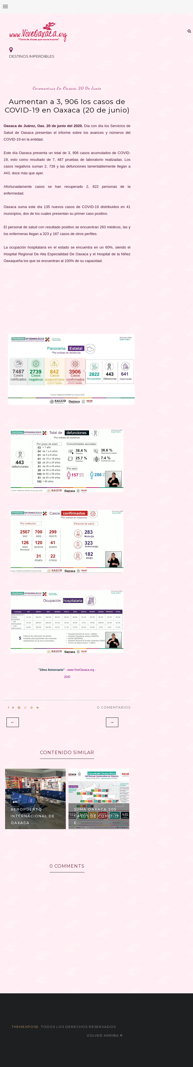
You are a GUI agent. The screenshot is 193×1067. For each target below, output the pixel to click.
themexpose (25, 1027)
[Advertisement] (67, 300)
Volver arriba (105, 1035)
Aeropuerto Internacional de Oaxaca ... (33, 816)
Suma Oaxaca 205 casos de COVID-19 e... (96, 816)
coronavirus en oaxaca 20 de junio (67, 88)
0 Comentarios (113, 707)
